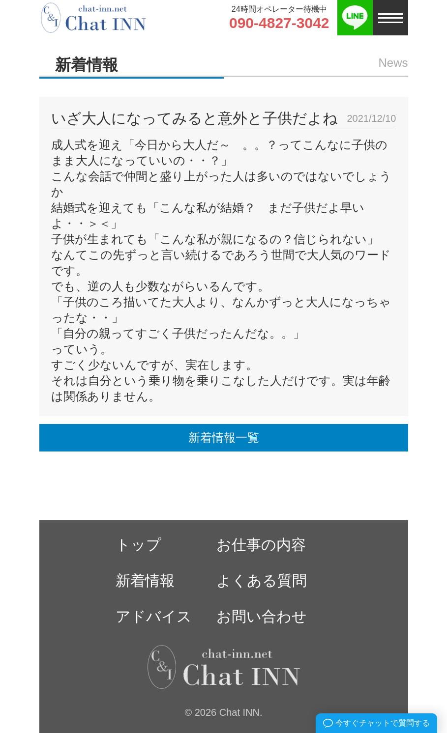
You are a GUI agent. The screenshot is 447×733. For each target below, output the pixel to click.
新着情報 (145, 580)
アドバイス (154, 616)
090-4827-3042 (279, 23)
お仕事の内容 (261, 544)
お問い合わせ (261, 616)
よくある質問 (261, 580)
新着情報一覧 (223, 437)
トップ (138, 544)
